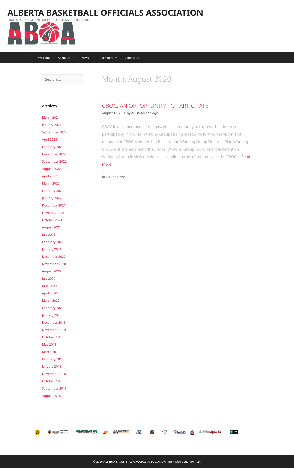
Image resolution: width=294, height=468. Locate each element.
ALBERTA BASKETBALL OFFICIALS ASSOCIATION (105, 12)
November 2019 (54, 330)
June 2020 (49, 286)
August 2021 (51, 227)
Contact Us (132, 58)
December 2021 (54, 205)
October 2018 (52, 381)
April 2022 (49, 176)
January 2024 (52, 125)
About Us (68, 57)
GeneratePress (191, 461)
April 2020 (49, 293)
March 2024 (51, 117)
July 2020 (49, 278)
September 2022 (54, 161)
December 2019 (54, 322)
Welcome (44, 58)
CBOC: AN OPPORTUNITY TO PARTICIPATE (155, 105)
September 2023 (54, 132)
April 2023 (49, 139)
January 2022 (52, 198)
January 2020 (52, 315)
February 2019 (53, 359)
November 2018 (54, 374)
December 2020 (54, 256)
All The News (115, 177)
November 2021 (54, 212)
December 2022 (54, 154)
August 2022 (51, 169)
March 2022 (51, 183)
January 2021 (52, 249)
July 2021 (49, 234)
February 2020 (53, 308)
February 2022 (53, 190)
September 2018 (54, 388)
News (89, 57)
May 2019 (49, 344)
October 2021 (52, 220)
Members (110, 57)
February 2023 (53, 147)
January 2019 (52, 366)
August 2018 (51, 395)
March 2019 (51, 352)
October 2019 (52, 337)
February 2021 (53, 242)
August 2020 (51, 271)
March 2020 (51, 300)
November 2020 (54, 264)
